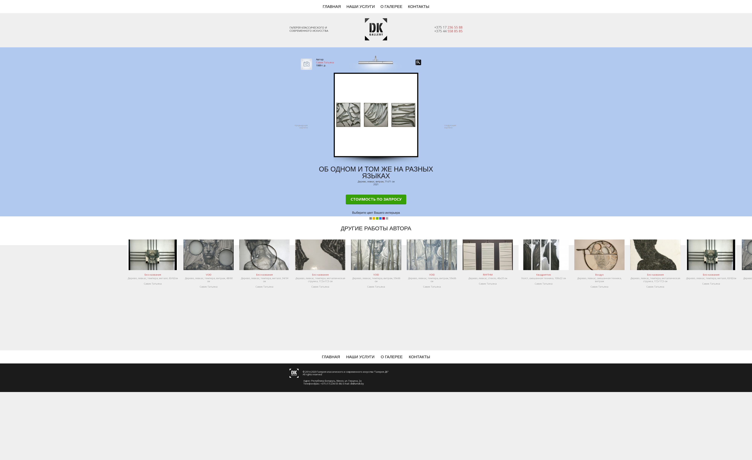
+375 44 (448, 31)
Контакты (418, 6)
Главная (332, 6)
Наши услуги (360, 6)
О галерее (391, 6)
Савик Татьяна (325, 62)
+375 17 (448, 27)
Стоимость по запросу (376, 199)
